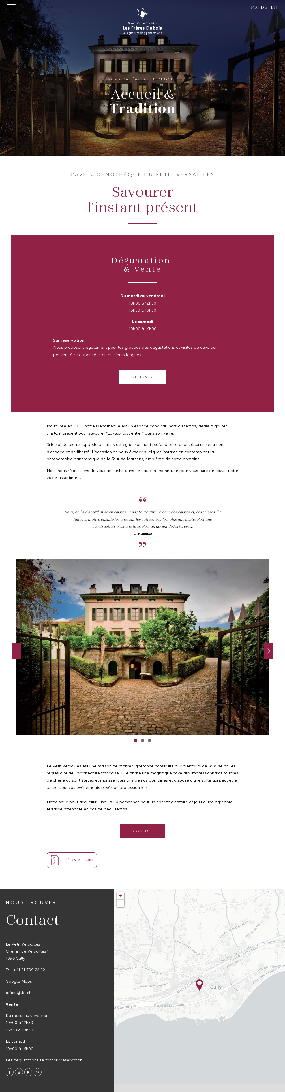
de (264, 7)
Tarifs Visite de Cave (72, 860)
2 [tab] (142, 740)
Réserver (142, 377)
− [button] (120, 903)
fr (254, 7)
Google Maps (19, 982)
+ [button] (120, 896)
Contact (142, 831)
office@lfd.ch (18, 993)
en (274, 7)
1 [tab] (135, 740)
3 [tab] (149, 740)
